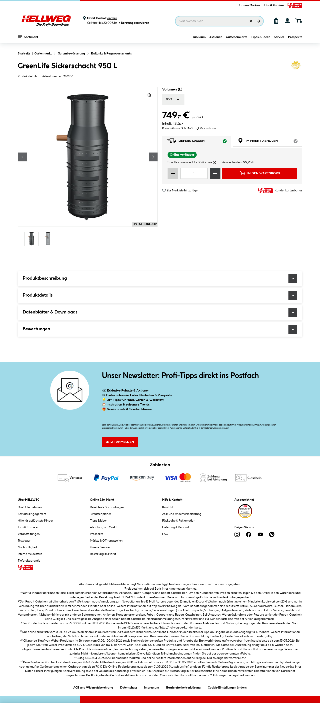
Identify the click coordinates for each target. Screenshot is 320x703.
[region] (88, 167)
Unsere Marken (249, 5)
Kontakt (167, 507)
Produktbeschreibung (160, 278)
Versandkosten (147, 584)
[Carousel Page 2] (49, 238)
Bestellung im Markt (103, 554)
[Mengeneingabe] (194, 173)
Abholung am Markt (103, 527)
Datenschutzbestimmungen (216, 428)
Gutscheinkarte (236, 39)
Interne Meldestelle (30, 554)
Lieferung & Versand (175, 527)
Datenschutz (128, 687)
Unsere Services (100, 547)
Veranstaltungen (29, 534)
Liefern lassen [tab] (199, 142)
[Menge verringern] (173, 173)
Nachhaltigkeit (27, 547)
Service (279, 39)
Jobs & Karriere (273, 5)
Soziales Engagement (32, 514)
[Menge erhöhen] (215, 173)
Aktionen (215, 39)
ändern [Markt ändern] (112, 18)
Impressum (151, 687)
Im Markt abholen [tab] (270, 142)
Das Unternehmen (30, 507)
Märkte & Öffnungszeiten (106, 540)
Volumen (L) (172, 89)
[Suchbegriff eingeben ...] (219, 21)
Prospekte (295, 39)
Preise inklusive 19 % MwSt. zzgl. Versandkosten (189, 128)
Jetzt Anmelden (120, 442)
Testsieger (24, 540)
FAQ (165, 534)
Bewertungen (160, 329)
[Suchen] (258, 21)
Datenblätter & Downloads (160, 312)
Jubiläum (199, 39)
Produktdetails (27, 76)
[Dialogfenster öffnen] (214, 162)
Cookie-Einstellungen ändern (227, 687)
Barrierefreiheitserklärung (183, 687)
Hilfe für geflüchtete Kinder (35, 520)
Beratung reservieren (133, 22)
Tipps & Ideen (260, 39)
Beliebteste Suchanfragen (107, 507)
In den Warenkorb (259, 173)
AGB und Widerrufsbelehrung (182, 514)
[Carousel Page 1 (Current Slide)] (32, 238)
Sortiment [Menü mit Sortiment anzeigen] (28, 39)
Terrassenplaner (100, 514)
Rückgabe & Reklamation (178, 520)
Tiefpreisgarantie (29, 560)
